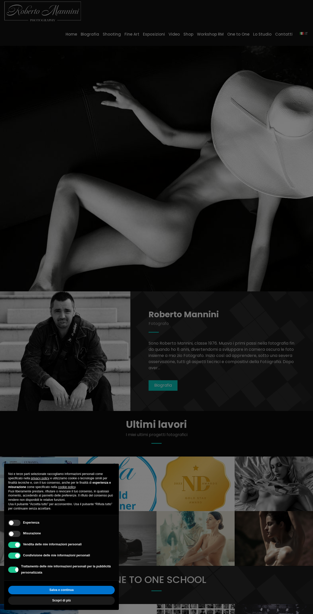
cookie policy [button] (67, 487)
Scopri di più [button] (61, 600)
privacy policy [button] (40, 478)
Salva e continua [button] (61, 590)
